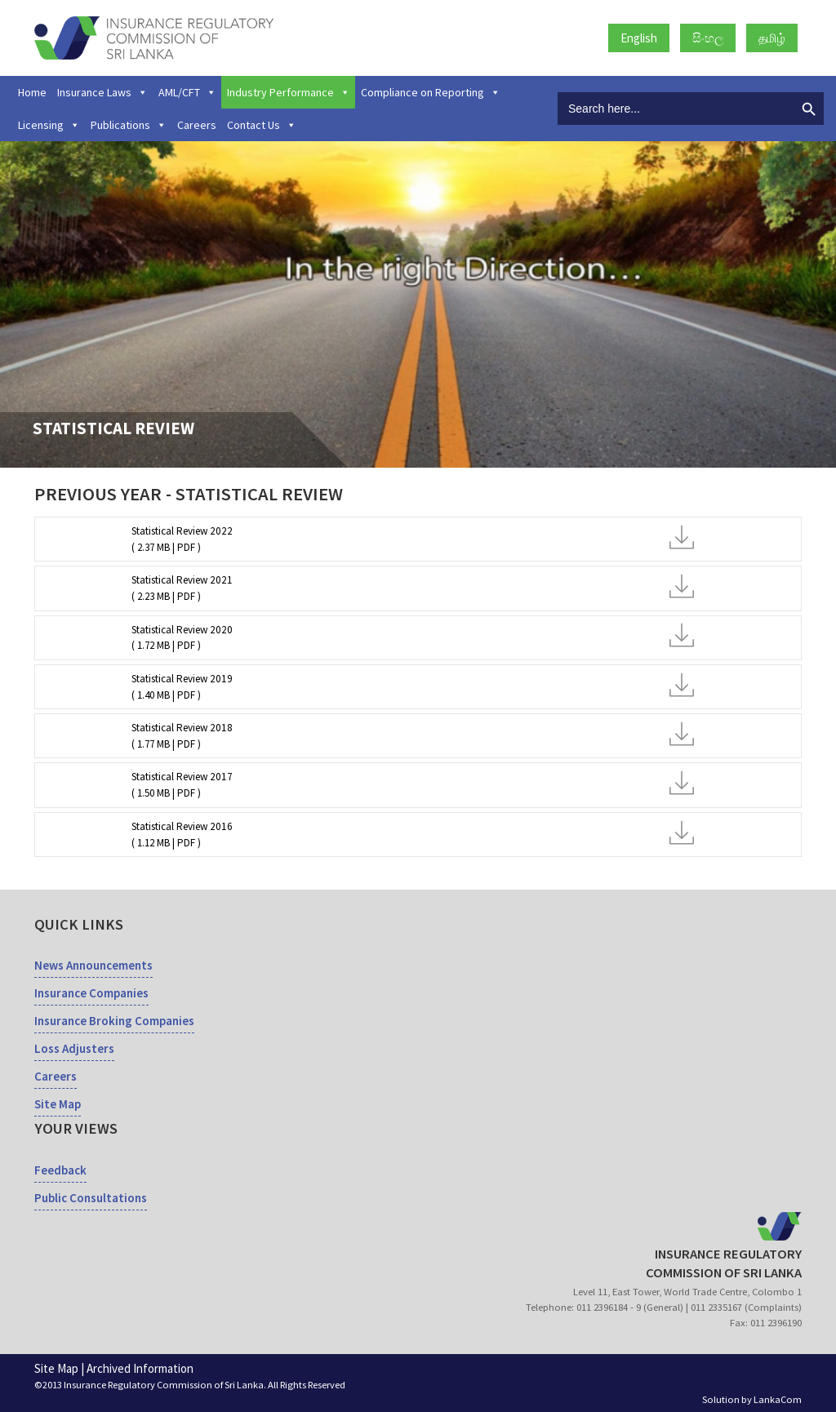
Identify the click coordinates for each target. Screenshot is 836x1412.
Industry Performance (288, 92)
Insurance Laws (102, 92)
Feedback (60, 1170)
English (638, 38)
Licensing (49, 125)
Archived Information (140, 1368)
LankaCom (778, 1399)
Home (32, 92)
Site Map (57, 1104)
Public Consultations (90, 1198)
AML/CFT (187, 92)
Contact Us (261, 125)
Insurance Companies (91, 993)
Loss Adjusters (74, 1048)
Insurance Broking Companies (114, 1020)
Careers (196, 125)
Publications (129, 125)
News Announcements (93, 965)
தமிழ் (771, 38)
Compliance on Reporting (430, 92)
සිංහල (707, 38)
